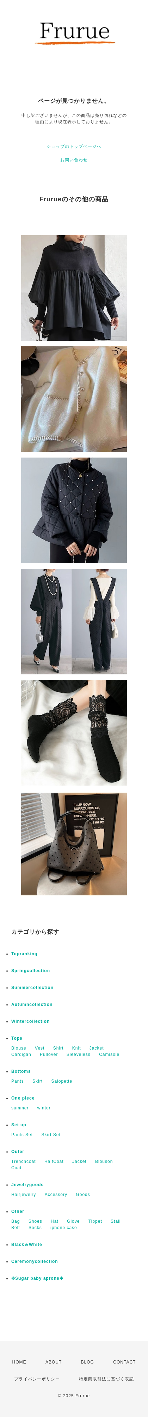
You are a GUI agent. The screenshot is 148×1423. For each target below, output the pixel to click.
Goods (83, 1194)
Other (17, 1211)
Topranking (24, 953)
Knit (76, 1048)
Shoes (35, 1221)
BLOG (87, 1362)
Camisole (109, 1054)
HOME (19, 1362)
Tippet (95, 1221)
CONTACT (124, 1362)
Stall (116, 1221)
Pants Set (22, 1134)
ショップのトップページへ (74, 146)
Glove (73, 1221)
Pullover (49, 1054)
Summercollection (32, 987)
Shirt (58, 1048)
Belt (15, 1227)
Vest (39, 1048)
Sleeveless (79, 1054)
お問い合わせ (74, 159)
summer (20, 1108)
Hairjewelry (23, 1194)
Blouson (104, 1161)
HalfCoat (54, 1161)
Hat (54, 1221)
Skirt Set (50, 1134)
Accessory (56, 1194)
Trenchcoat (23, 1161)
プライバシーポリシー (37, 1379)
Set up (18, 1124)
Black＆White (26, 1244)
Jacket (97, 1048)
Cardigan (21, 1054)
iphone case (63, 1227)
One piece (23, 1098)
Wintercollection (30, 1021)
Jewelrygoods (27, 1184)
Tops (17, 1038)
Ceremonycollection (34, 1261)
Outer (17, 1151)
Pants (17, 1081)
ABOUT (53, 1362)
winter (44, 1108)
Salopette (61, 1081)
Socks (35, 1227)
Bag (15, 1221)
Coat (16, 1167)
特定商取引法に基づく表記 (106, 1379)
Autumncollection (32, 1004)
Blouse (18, 1048)
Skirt (37, 1081)
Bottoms (21, 1071)
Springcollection (30, 970)
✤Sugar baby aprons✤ (37, 1278)
